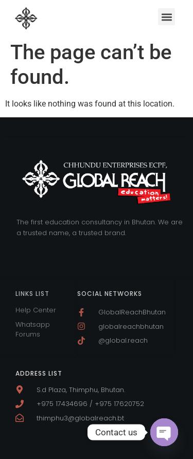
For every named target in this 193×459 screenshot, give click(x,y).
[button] (166, 16)
